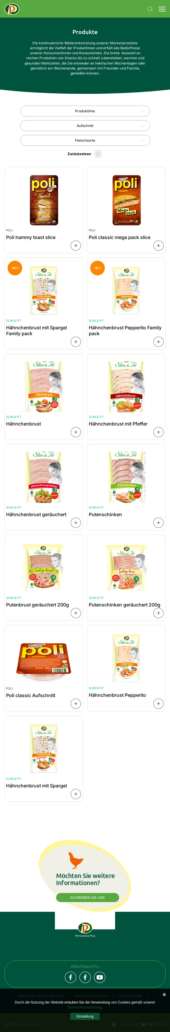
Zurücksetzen (79, 154)
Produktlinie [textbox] (85, 111)
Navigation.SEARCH (150, 9)
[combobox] (85, 111)
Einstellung (85, 1016)
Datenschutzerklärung (84, 1007)
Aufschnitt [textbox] (85, 125)
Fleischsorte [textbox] (85, 140)
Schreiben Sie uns (87, 897)
